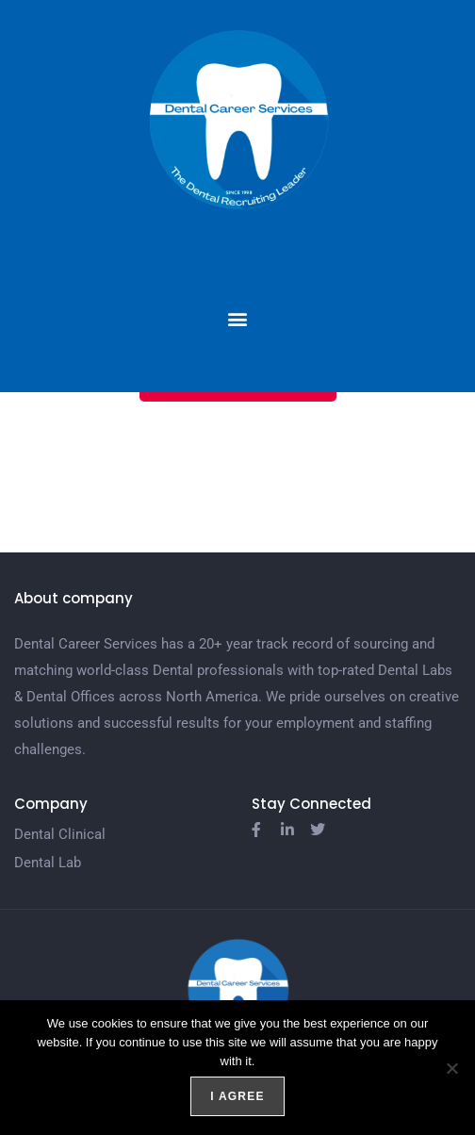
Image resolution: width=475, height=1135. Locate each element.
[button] (238, 318)
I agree (237, 1096)
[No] (451, 1068)
